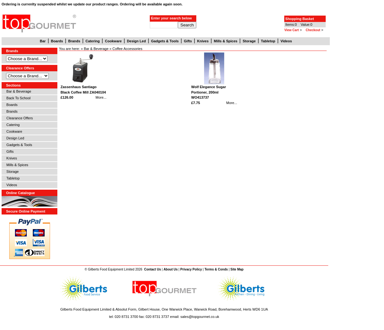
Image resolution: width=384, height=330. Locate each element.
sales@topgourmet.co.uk (199, 317)
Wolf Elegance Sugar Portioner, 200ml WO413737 (208, 92)
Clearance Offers (18, 118)
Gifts (9, 151)
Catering (12, 125)
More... (101, 97)
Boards (11, 105)
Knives (10, 158)
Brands (11, 111)
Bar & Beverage (17, 91)
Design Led (14, 138)
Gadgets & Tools (18, 145)
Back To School (17, 98)
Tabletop (12, 178)
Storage (11, 171)
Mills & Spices (16, 165)
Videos (10, 185)
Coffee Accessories (127, 49)
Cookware (13, 131)
